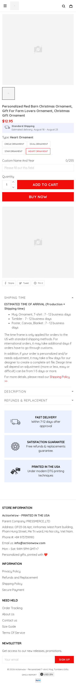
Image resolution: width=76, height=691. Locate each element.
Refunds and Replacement (20, 577)
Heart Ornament (21, 137)
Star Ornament (13, 151)
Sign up (64, 659)
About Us (8, 614)
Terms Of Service (13, 633)
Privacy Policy (11, 571)
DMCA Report (29, 674)
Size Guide (9, 626)
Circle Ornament (14, 144)
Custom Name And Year (18, 160)
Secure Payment (13, 590)
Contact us (9, 620)
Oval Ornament (39, 144)
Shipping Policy (12, 583)
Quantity (8, 176)
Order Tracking (12, 608)
